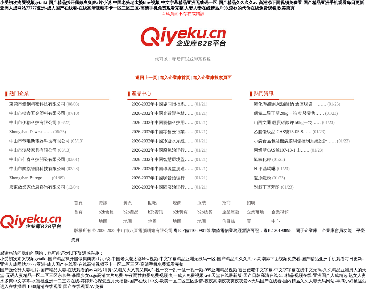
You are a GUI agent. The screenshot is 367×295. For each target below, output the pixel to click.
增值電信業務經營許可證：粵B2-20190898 (251, 230)
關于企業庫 (306, 230)
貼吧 (152, 203)
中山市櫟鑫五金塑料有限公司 (37, 113)
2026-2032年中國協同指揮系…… (163, 104)
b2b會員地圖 (106, 217)
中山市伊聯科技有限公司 (33, 122)
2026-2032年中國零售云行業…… (163, 132)
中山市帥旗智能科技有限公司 (37, 168)
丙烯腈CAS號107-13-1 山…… (281, 150)
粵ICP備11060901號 (192, 230)
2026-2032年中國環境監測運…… (163, 168)
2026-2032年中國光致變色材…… (163, 113)
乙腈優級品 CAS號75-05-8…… (282, 132)
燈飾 (177, 203)
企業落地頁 (255, 217)
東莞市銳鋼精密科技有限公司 (37, 104)
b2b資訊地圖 (155, 217)
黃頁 (127, 203)
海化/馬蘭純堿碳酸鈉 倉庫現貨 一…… (290, 104)
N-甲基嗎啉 (265, 168)
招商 (226, 203)
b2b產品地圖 (130, 217)
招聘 (251, 203)
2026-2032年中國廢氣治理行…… (163, 150)
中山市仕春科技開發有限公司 (37, 159)
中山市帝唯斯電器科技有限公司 (39, 141)
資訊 (103, 203)
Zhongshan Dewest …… (30, 132)
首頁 (78, 203)
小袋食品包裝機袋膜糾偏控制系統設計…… (295, 141)
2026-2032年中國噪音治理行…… (163, 178)
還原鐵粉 (262, 178)
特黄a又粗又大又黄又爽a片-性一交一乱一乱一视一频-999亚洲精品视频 (170, 270)
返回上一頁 (146, 77)
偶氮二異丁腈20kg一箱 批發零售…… (289, 113)
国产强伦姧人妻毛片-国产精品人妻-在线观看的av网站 (51, 270)
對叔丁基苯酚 (267, 187)
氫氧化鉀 (262, 159)
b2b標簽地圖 (204, 217)
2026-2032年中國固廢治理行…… (163, 187)
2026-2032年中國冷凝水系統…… (163, 141)
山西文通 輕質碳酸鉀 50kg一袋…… (287, 122)
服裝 (201, 203)
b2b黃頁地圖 (180, 217)
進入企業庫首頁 (175, 77)
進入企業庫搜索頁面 (212, 77)
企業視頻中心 (280, 217)
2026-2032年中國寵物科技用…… (163, 122)
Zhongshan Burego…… (30, 178)
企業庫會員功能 (337, 230)
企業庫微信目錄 (230, 217)
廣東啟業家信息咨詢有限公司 (37, 187)
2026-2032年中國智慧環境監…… (163, 159)
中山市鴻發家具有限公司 (33, 150)
